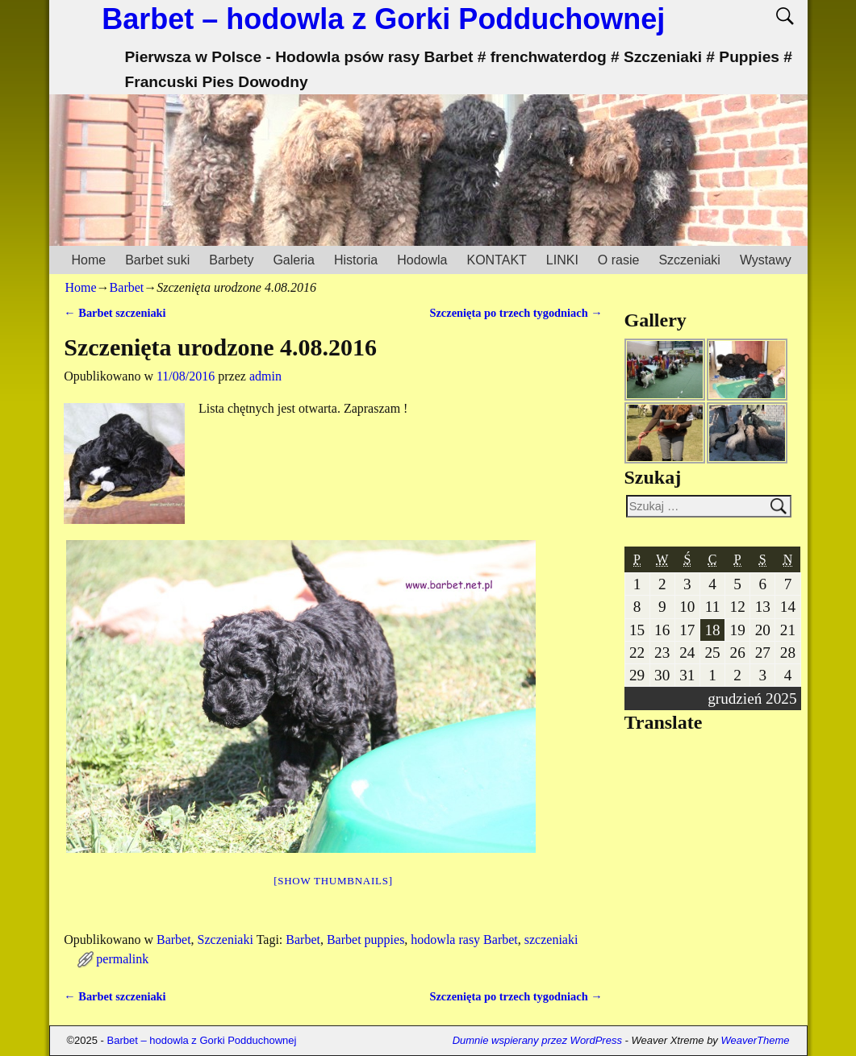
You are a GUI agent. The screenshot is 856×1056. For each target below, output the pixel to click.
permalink (122, 959)
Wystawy (765, 260)
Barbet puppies (365, 939)
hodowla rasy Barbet (464, 939)
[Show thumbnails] (333, 881)
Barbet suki (157, 260)
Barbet (127, 287)
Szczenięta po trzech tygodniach (515, 312)
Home (89, 260)
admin (265, 376)
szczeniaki (551, 939)
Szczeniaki (689, 260)
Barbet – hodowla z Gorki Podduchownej (383, 18)
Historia (356, 260)
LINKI (562, 260)
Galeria (294, 260)
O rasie (619, 260)
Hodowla (422, 260)
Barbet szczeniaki (114, 312)
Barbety (231, 260)
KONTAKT (496, 260)
